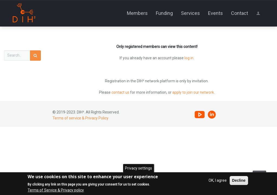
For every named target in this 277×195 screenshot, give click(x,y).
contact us (120, 92)
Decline (239, 181)
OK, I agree (218, 181)
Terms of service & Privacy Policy (80, 118)
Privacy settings (138, 169)
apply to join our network (193, 92)
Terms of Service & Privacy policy (56, 190)
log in (188, 58)
